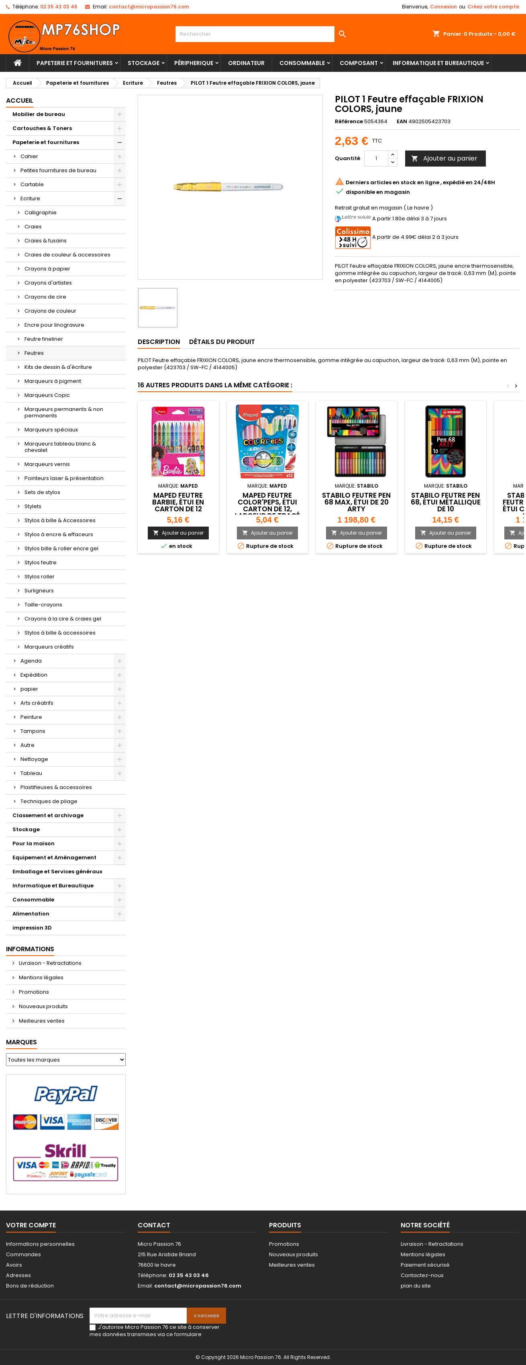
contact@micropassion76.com (149, 6)
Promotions (33, 992)
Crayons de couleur (50, 311)
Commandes (23, 1254)
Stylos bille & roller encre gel (61, 548)
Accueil (19, 100)
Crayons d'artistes (48, 283)
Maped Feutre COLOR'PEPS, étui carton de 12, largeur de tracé (267, 505)
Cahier (29, 156)
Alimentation (30, 913)
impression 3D (32, 928)
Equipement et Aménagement (54, 857)
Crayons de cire (45, 297)
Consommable (302, 63)
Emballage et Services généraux (57, 871)
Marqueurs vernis (47, 464)
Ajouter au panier (444, 158)
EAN (402, 121)
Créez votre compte (493, 6)
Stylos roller (39, 576)
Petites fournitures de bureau (58, 170)
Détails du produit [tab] (222, 341)
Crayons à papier (47, 269)
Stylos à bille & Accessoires (60, 520)
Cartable (32, 184)
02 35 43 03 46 (58, 6)
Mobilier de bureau (38, 114)
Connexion (443, 6)
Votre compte (31, 1225)
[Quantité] (376, 159)
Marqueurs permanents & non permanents (63, 412)
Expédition (33, 675)
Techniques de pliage (48, 801)
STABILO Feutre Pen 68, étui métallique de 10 (446, 502)
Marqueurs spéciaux (51, 429)
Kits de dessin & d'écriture (58, 367)
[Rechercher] (263, 34)
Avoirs (14, 1265)
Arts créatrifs (36, 703)
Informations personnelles (40, 1244)
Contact (154, 1225)
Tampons (32, 731)
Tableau (31, 773)
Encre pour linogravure (54, 325)
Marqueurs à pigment (52, 381)
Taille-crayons (43, 604)
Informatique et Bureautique (438, 63)
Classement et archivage (48, 815)
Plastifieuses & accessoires (56, 787)
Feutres (34, 353)
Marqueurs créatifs (49, 647)
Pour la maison (33, 843)
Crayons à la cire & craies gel (62, 618)
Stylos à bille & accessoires (60, 633)
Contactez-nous (422, 1275)
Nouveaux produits (43, 1006)
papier (29, 689)
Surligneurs (39, 590)
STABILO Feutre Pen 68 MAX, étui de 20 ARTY (356, 502)
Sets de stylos (42, 492)
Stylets (32, 506)
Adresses (18, 1275)
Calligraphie (40, 212)
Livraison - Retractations (50, 963)
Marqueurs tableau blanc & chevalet (60, 447)
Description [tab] (159, 341)
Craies (33, 226)
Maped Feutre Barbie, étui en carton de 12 (178, 502)
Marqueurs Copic (47, 395)
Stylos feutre (40, 562)
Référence (349, 121)
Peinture (31, 717)
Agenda (31, 661)
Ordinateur (246, 63)
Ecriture (30, 198)
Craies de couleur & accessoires (67, 254)
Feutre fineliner (43, 339)
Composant (359, 63)
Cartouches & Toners (42, 128)
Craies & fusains (45, 240)
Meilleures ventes (41, 1021)
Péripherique (193, 63)
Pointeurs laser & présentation (64, 478)
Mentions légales (40, 977)
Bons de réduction (30, 1286)
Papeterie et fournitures (75, 63)
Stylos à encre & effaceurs (58, 534)
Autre (27, 745)
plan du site (416, 1286)
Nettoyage (34, 759)
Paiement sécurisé (425, 1265)
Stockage (143, 63)
